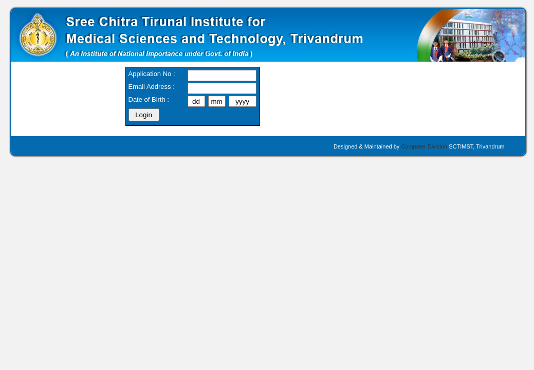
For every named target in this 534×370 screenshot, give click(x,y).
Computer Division (424, 146)
